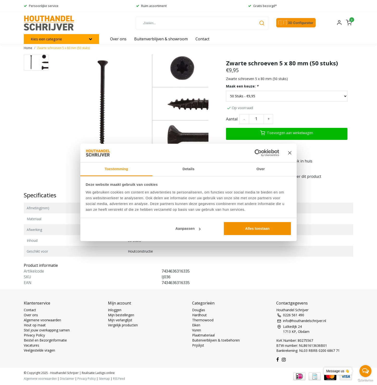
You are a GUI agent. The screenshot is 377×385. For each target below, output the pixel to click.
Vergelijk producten (123, 325)
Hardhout (199, 315)
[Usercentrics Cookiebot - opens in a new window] (258, 152)
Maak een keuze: (242, 86)
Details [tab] (188, 169)
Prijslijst (198, 345)
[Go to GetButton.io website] (365, 380)
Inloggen (114, 310)
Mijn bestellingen (121, 315)
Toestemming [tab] (116, 169)
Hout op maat (35, 325)
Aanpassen (188, 228)
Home (28, 48)
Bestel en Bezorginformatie (45, 340)
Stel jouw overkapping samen (47, 330)
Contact (30, 310)
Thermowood (203, 320)
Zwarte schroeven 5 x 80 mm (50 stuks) (63, 48)
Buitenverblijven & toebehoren (216, 340)
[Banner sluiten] (289, 153)
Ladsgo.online (105, 373)
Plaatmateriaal (203, 335)
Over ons (31, 315)
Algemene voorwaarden (42, 320)
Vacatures (31, 345)
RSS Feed (119, 379)
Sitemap (104, 379)
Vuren (196, 330)
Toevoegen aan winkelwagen (286, 133)
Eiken (196, 325)
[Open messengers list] (365, 371)
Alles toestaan (257, 228)
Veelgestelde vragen (39, 350)
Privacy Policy (34, 335)
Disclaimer (67, 379)
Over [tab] (261, 169)
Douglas (198, 310)
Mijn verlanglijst (120, 320)
